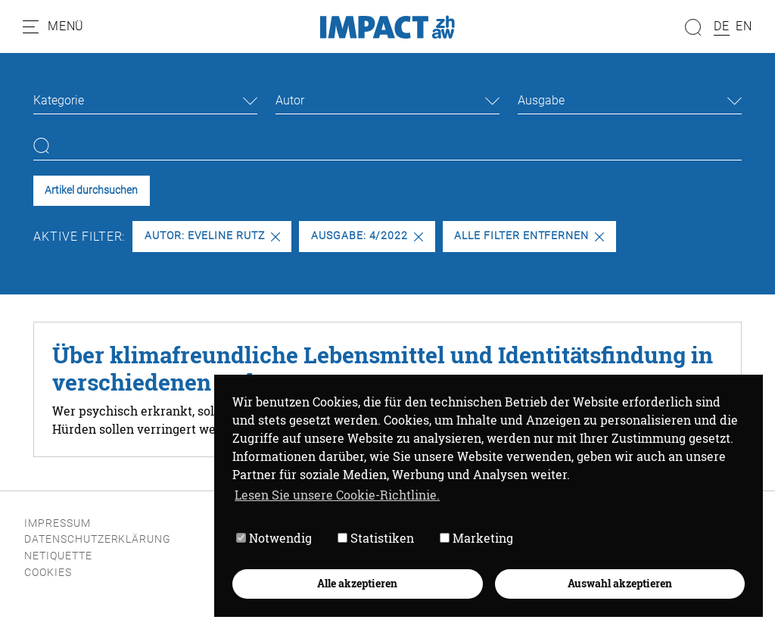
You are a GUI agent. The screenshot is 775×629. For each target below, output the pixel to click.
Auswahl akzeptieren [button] (620, 583)
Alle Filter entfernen (529, 235)
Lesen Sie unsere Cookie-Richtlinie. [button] (337, 495)
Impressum (57, 523)
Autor (289, 100)
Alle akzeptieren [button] (357, 583)
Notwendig (274, 538)
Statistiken (376, 538)
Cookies (48, 572)
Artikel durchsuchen (91, 190)
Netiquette (58, 556)
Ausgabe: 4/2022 (367, 235)
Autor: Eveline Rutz (212, 235)
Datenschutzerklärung (97, 539)
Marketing (476, 538)
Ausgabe (541, 100)
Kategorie (58, 100)
